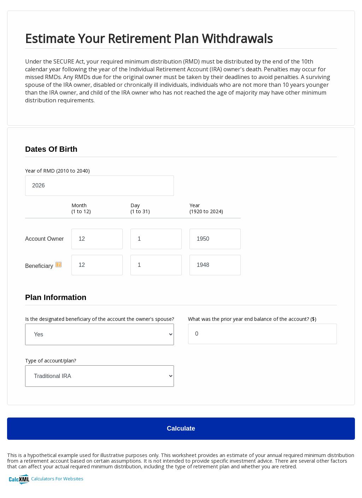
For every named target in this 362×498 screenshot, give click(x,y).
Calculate (181, 428)
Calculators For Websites (57, 478)
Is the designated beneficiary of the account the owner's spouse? (99, 319)
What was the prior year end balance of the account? (252, 319)
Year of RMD (57, 170)
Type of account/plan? (50, 360)
